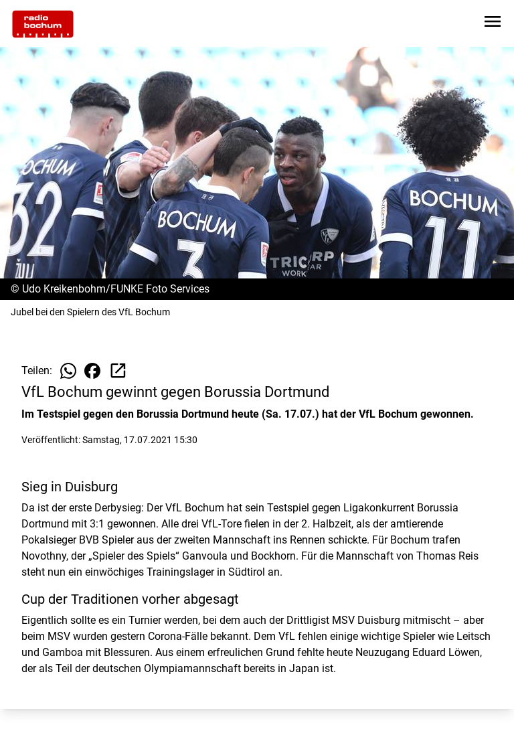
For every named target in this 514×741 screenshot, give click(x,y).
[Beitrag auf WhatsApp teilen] (68, 371)
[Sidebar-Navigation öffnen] (492, 24)
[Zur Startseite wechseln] (43, 24)
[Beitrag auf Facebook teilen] (92, 371)
